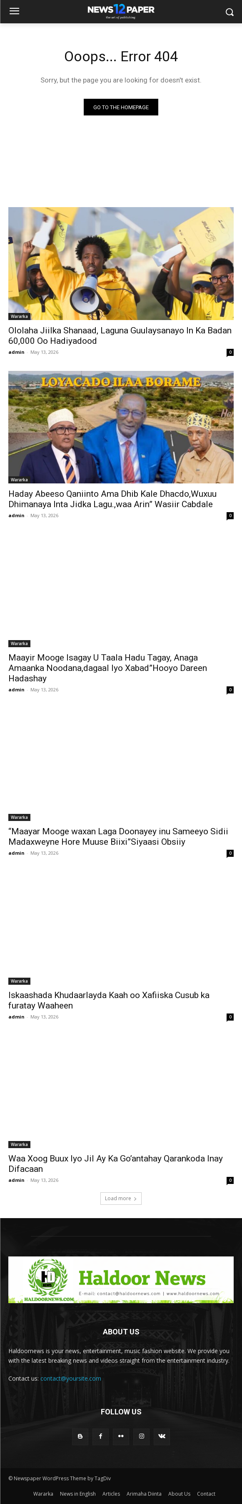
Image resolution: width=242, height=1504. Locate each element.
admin (16, 352)
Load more (121, 1198)
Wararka (19, 316)
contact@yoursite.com (70, 1378)
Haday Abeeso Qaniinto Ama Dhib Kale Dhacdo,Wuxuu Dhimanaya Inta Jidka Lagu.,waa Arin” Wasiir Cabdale (112, 499)
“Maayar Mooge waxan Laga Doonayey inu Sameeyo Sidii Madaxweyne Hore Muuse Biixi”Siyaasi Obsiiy (118, 836)
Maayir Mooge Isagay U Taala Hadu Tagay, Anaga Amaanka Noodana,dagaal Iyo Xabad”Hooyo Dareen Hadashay (107, 668)
